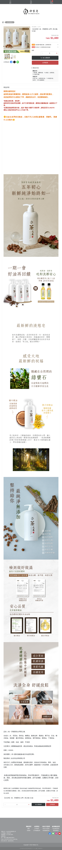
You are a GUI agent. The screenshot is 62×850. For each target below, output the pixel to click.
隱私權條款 (56, 830)
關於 (29, 828)
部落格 (28, 830)
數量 (33, 50)
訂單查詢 (36, 828)
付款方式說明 (46, 826)
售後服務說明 (46, 830)
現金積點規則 (55, 828)
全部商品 (36, 826)
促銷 (33, 47)
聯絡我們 (28, 826)
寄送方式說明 (46, 828)
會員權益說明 (56, 826)
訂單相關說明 (36, 830)
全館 (33, 44)
